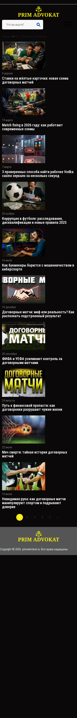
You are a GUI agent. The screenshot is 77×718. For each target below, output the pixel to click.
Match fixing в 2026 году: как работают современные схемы (32, 127)
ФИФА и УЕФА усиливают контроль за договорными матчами (32, 361)
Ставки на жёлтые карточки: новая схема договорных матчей (35, 80)
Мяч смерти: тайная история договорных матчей (34, 454)
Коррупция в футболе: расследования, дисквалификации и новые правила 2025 (34, 220)
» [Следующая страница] (57, 517)
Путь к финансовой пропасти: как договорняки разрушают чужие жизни (32, 407)
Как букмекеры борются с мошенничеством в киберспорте (38, 267)
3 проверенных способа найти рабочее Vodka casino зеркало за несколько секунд (38, 174)
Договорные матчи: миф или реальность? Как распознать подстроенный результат (38, 314)
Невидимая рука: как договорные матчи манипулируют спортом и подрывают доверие (34, 503)
